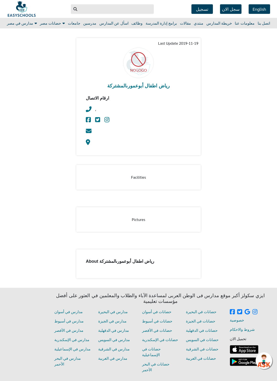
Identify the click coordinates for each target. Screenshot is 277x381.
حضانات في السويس (202, 339)
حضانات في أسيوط (157, 320)
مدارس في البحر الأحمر (67, 361)
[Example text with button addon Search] (117, 9)
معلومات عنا (245, 23)
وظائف (137, 23)
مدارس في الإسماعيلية (72, 348)
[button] (75, 9)
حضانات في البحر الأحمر (155, 366)
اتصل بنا (264, 23)
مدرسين (89, 23)
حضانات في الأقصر (157, 330)
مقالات (185, 23)
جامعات (74, 23)
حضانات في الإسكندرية (160, 339)
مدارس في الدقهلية (113, 330)
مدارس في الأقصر (68, 330)
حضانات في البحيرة (201, 311)
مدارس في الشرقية (114, 348)
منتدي (198, 23)
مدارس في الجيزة (112, 320)
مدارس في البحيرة (113, 311)
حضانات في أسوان (156, 311)
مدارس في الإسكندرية (71, 339)
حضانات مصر (52, 23)
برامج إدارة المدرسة (161, 23)
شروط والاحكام (242, 329)
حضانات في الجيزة (200, 320)
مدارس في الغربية (112, 358)
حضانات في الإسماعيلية (151, 351)
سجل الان (230, 9)
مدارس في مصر (22, 23)
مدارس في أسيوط (69, 320)
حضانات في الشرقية (202, 348)
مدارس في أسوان (68, 311)
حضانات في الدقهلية (202, 330)
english (259, 9)
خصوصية (237, 319)
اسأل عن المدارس (113, 23)
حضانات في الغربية (201, 358)
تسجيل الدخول (202, 10)
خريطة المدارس (219, 23)
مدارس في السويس (114, 339)
